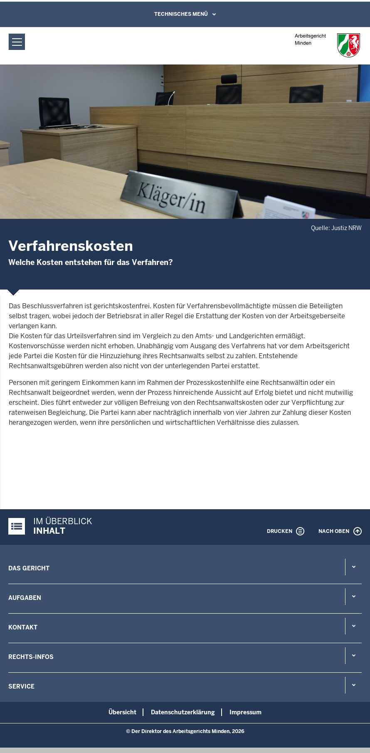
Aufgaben (24, 598)
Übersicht (122, 712)
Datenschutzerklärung (183, 712)
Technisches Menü (181, 14)
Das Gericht (28, 568)
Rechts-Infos (31, 657)
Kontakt (22, 627)
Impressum (245, 712)
